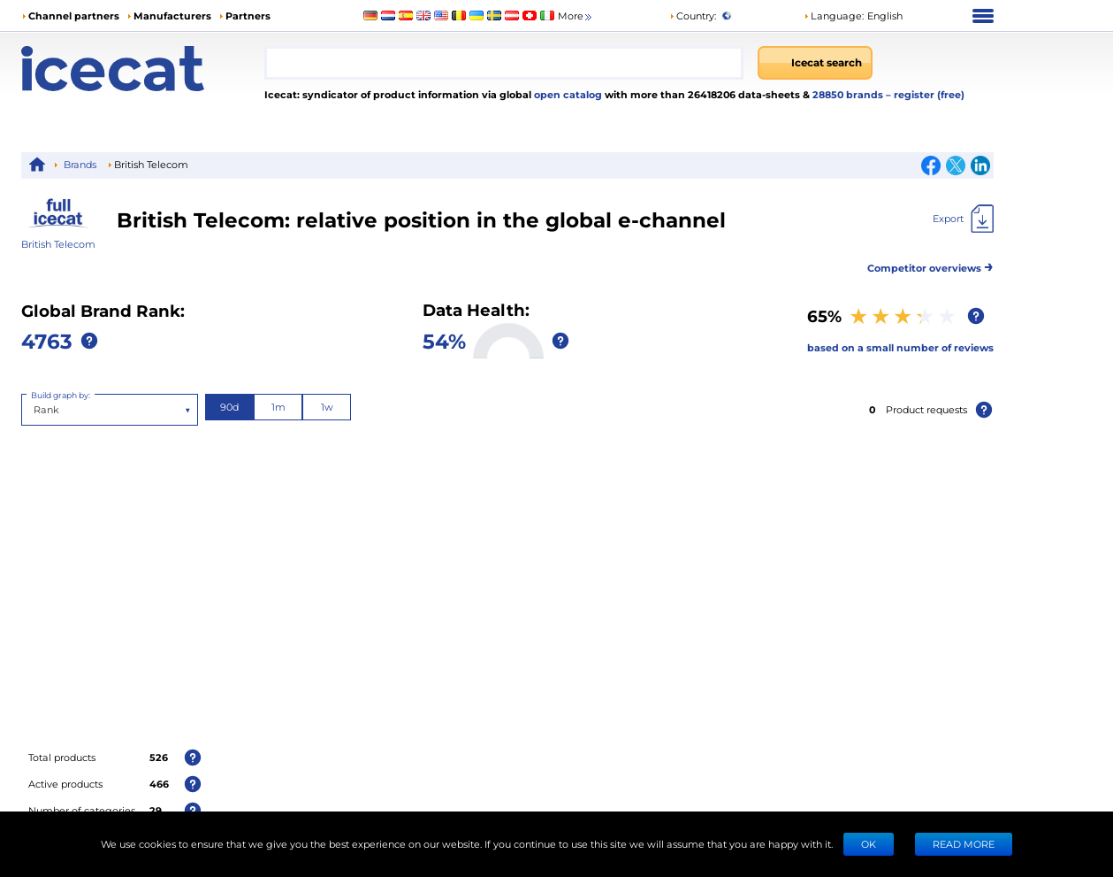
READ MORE (964, 844)
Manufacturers (172, 15)
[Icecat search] (815, 63)
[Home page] (142, 68)
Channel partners (73, 15)
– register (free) (925, 94)
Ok (868, 844)
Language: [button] (834, 15)
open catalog (566, 94)
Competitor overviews (930, 265)
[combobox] (503, 63)
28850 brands (849, 94)
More (576, 16)
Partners (248, 15)
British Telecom (58, 244)
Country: (692, 15)
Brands (80, 164)
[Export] (963, 218)
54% (444, 340)
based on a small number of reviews (900, 347)
